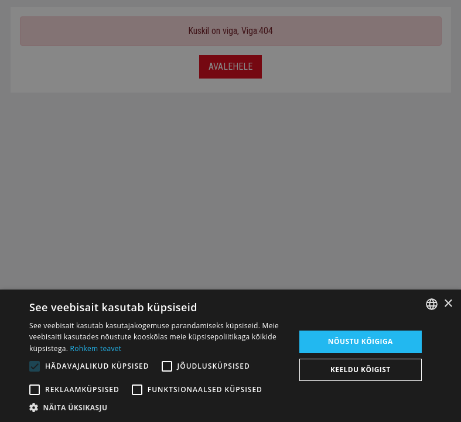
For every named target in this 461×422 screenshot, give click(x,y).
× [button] (447, 304)
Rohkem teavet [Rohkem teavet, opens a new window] (96, 348)
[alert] (230, 211)
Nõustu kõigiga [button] (360, 341)
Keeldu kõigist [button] (360, 370)
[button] (158, 407)
